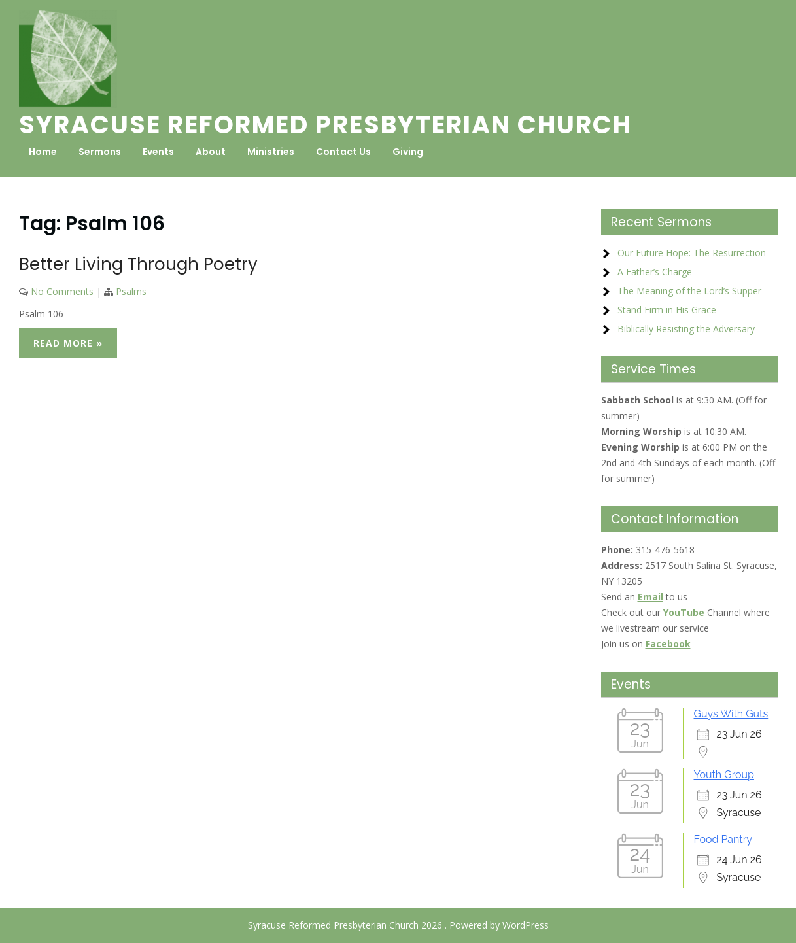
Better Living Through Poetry (138, 264)
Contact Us (343, 151)
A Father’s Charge (654, 272)
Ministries (270, 151)
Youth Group (724, 774)
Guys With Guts (731, 714)
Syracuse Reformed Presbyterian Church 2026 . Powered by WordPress (398, 925)
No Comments (62, 291)
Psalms (131, 291)
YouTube (683, 612)
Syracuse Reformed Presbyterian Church (325, 124)
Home (43, 151)
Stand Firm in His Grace (666, 309)
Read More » (68, 343)
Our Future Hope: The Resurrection (691, 253)
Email (650, 597)
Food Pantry (723, 839)
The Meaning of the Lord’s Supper (689, 290)
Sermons (99, 151)
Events (158, 151)
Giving (407, 151)
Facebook (668, 644)
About (211, 151)
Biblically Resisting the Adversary (686, 328)
